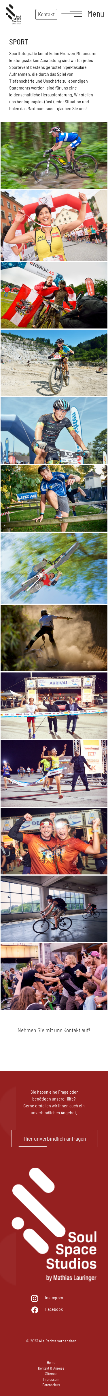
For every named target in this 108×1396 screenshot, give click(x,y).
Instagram (54, 1297)
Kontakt (46, 14)
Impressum (51, 1379)
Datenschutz (51, 1385)
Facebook (54, 1309)
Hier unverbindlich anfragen (55, 1138)
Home (51, 1362)
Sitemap (51, 1373)
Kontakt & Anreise (51, 1368)
